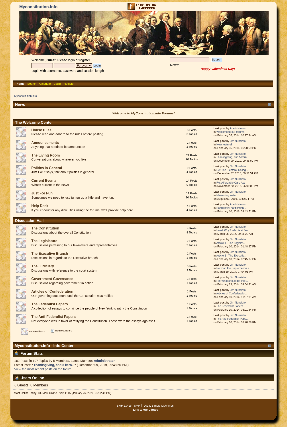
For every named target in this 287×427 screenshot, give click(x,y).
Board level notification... (231, 208)
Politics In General (46, 168)
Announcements (45, 143)
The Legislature (44, 241)
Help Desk (39, 206)
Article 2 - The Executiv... (231, 255)
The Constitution (45, 228)
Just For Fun (42, 193)
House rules (41, 130)
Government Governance (52, 279)
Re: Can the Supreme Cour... (234, 268)
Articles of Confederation (52, 291)
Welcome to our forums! (230, 131)
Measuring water (226, 195)
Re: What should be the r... (232, 280)
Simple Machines (163, 405)
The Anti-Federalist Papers (53, 317)
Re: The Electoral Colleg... (232, 170)
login (71, 60)
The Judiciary (42, 266)
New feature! (224, 144)
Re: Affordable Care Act (230, 182)
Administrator (238, 128)
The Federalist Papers (49, 304)
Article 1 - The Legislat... (231, 243)
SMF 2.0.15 (124, 405)
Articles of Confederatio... (231, 293)
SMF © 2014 (142, 405)
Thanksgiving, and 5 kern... (232, 157)
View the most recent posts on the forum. (43, 369)
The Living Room (45, 155)
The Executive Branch (49, 253)
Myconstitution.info (38, 6)
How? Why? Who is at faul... (233, 230)
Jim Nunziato (238, 141)
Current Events (43, 180)
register (84, 60)
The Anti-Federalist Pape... (232, 318)
